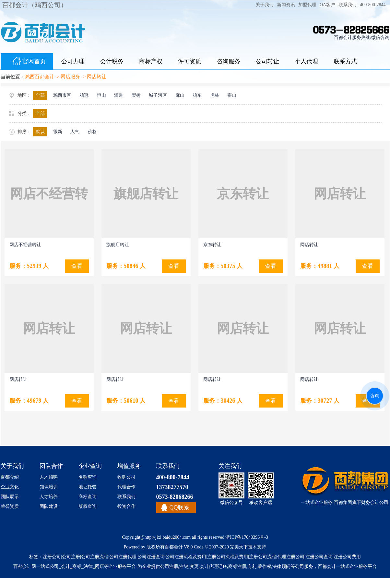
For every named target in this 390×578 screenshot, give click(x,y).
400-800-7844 (372, 4)
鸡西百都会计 (39, 76)
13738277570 (172, 487)
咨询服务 (228, 61)
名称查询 (87, 477)
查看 (173, 266)
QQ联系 (180, 507)
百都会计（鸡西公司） (34, 4)
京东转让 (212, 244)
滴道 (118, 95)
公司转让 (267, 61)
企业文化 (10, 486)
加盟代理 (307, 4)
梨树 (136, 95)
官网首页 (27, 62)
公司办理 (73, 61)
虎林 (214, 95)
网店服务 (70, 76)
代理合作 (126, 486)
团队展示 (10, 496)
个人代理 (306, 61)
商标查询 (87, 496)
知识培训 (49, 486)
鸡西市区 (62, 95)
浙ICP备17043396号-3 (246, 537)
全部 (40, 95)
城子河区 (158, 95)
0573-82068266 (174, 497)
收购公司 (126, 477)
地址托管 (87, 486)
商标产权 (150, 61)
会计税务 (112, 61)
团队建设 (49, 506)
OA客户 (327, 4)
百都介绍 (10, 477)
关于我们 (264, 4)
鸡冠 (84, 95)
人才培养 (49, 496)
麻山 (179, 95)
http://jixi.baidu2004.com (168, 537)
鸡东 (197, 95)
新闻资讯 (286, 4)
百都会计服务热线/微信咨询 (362, 37)
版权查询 (87, 506)
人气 (74, 131)
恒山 (101, 95)
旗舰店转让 (117, 244)
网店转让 (96, 76)
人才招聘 (49, 477)
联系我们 (347, 4)
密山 (231, 95)
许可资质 (189, 61)
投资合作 (126, 506)
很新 (57, 131)
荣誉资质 (10, 506)
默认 (40, 131)
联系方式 (345, 61)
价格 (92, 131)
